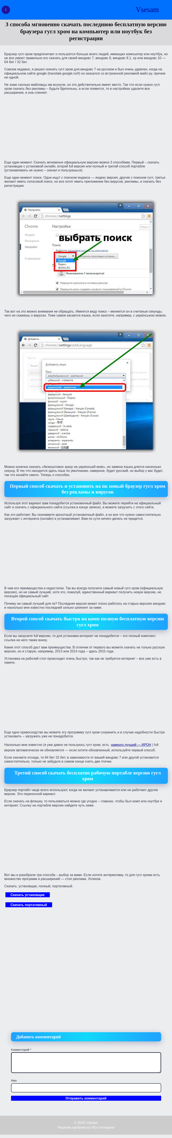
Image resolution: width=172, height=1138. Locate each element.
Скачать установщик (28, 895)
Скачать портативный (29, 905)
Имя (14, 1080)
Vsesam (147, 10)
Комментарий (21, 1049)
